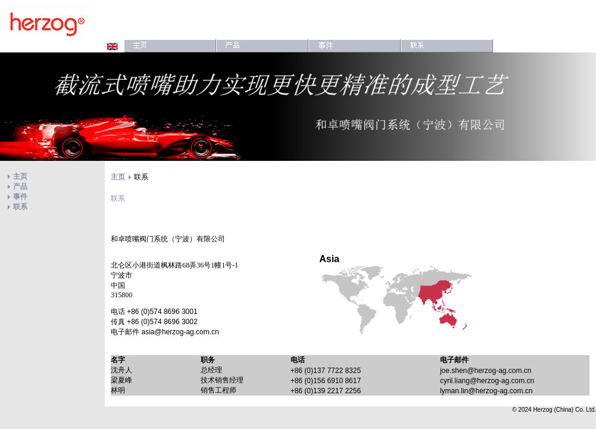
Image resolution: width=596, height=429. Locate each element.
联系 (20, 207)
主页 (20, 176)
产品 (20, 186)
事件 (20, 196)
